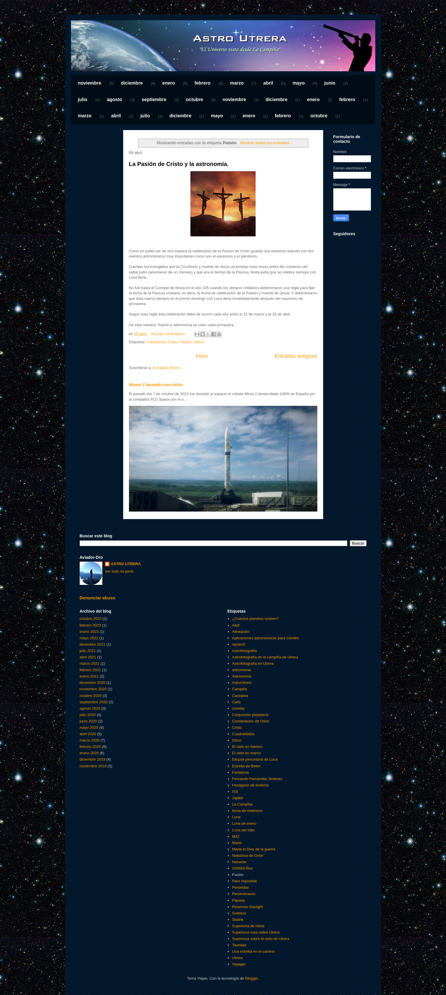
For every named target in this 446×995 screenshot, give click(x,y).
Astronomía (155, 342)
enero (168, 83)
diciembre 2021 (92, 644)
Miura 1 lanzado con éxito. (156, 384)
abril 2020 (88, 734)
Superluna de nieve (248, 926)
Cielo (236, 702)
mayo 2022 (89, 638)
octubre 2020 (91, 695)
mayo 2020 (89, 727)
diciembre (132, 83)
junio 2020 (88, 721)
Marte (237, 843)
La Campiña (242, 804)
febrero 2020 (90, 746)
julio (83, 99)
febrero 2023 (90, 625)
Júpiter (237, 798)
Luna (236, 817)
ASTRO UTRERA (126, 564)
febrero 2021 (90, 670)
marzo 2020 (90, 740)
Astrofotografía (244, 651)
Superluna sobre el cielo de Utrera (260, 938)
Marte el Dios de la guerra (254, 849)
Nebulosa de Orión (247, 855)
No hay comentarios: (169, 334)
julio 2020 (88, 715)
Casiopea (240, 695)
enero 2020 (89, 753)
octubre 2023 (91, 618)
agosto (114, 99)
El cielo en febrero (247, 746)
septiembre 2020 (94, 702)
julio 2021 (88, 651)
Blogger (251, 978)
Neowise (239, 862)
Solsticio (239, 913)
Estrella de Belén (246, 766)
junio (329, 83)
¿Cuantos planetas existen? (255, 618)
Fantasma (240, 772)
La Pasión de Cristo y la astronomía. (179, 164)
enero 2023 (89, 631)
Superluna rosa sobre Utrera (256, 932)
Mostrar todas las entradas (264, 142)
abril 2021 (88, 657)
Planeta (238, 900)
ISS (235, 791)
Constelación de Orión (251, 721)
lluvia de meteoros (247, 810)
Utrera (198, 342)
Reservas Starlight (247, 907)
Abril (236, 625)
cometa (238, 708)
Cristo (173, 342)
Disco (237, 740)
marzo (237, 83)
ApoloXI (238, 644)
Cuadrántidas (243, 734)
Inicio (202, 356)
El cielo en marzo (246, 753)
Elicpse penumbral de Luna (255, 759)
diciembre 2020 (92, 682)
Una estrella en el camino (253, 951)
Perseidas (240, 887)
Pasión (185, 342)
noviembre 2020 (93, 689)
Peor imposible (244, 881)
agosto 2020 (90, 708)
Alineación (241, 631)
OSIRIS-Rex (242, 868)
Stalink (237, 919)
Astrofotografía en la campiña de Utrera (265, 657)
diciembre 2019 (92, 759)
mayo (299, 83)
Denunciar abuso (97, 597)
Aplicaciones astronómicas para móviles (265, 638)
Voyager (239, 964)
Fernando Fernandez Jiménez (257, 779)
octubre (194, 99)
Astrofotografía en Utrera (253, 663)
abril (268, 83)
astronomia (241, 670)
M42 (235, 836)
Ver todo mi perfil (119, 571)
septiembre (154, 99)
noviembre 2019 (93, 766)
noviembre (89, 83)
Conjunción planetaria (250, 715)
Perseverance (243, 894)
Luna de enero (244, 823)
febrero (202, 83)
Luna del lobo (243, 830)
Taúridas (239, 945)
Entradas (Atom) (166, 368)
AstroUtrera (241, 682)
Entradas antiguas (296, 356)
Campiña (239, 689)
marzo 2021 (90, 663)
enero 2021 (89, 676)
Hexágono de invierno (250, 785)
